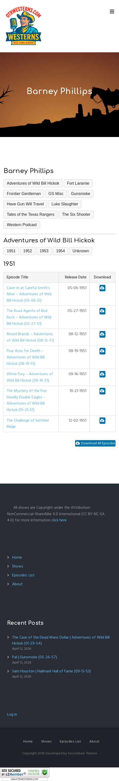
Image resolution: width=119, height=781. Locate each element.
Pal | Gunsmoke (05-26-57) (34, 657)
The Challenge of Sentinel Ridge (28, 423)
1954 (60, 251)
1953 (44, 251)
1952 (27, 251)
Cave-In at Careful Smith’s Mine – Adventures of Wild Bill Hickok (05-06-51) (29, 294)
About (17, 584)
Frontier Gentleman (24, 194)
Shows (17, 566)
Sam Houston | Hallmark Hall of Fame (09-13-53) (51, 671)
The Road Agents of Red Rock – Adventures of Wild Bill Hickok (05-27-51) (29, 317)
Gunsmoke (80, 194)
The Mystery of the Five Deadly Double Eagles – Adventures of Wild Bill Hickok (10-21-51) (27, 400)
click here (59, 520)
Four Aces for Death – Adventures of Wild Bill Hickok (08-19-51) (26, 357)
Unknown (81, 251)
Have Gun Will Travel (25, 204)
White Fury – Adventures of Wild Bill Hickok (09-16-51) (30, 377)
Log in (12, 714)
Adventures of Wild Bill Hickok (33, 183)
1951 (11, 251)
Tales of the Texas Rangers (30, 214)
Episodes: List (23, 575)
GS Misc (55, 194)
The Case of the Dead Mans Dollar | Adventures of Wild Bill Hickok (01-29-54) (61, 640)
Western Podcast (22, 225)
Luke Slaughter (65, 204)
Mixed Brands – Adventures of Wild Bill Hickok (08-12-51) (30, 337)
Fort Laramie (78, 183)
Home (17, 557)
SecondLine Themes (82, 753)
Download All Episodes (95, 443)
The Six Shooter (76, 214)
